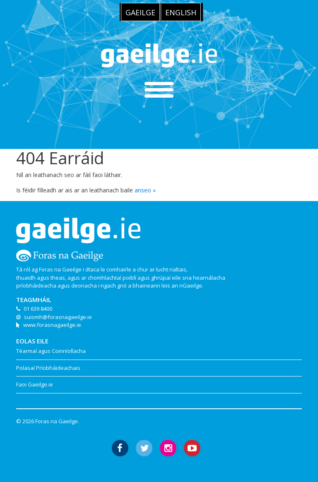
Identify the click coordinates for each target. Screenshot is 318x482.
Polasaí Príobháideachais (48, 368)
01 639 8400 (38, 308)
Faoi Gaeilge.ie (34, 384)
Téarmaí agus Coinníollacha (51, 351)
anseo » (145, 190)
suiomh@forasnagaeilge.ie (58, 317)
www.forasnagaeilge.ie (52, 325)
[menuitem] (140, 12)
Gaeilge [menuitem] (140, 12)
